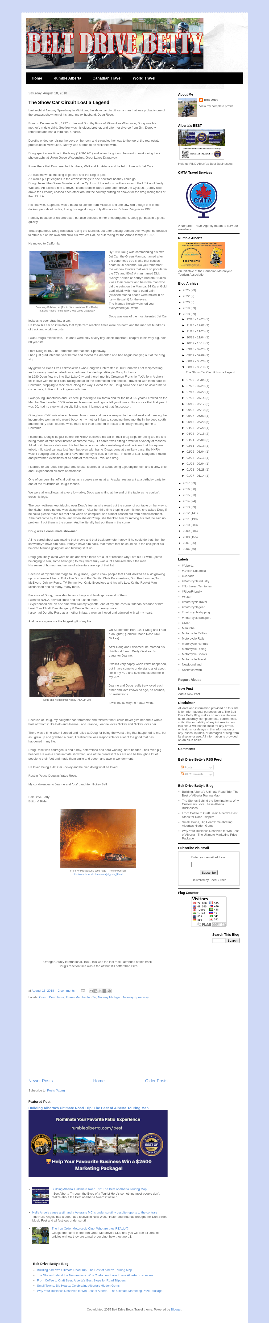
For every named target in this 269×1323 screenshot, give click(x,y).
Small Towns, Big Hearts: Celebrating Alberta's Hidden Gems (207, 824)
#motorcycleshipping (196, 612)
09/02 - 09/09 (195, 355)
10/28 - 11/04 (195, 337)
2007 (187, 543)
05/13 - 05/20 (195, 422)
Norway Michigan (109, 997)
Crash (43, 997)
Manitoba (188, 628)
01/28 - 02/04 (195, 463)
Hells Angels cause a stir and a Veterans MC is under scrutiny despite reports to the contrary (94, 1212)
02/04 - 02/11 (195, 457)
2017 (187, 483)
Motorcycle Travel (194, 659)
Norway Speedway (136, 997)
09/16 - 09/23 (195, 349)
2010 (187, 525)
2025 (187, 290)
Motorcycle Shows (194, 654)
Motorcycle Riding (194, 649)
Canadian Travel (107, 78)
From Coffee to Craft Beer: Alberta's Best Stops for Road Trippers (210, 815)
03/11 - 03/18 (195, 445)
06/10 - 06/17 (195, 404)
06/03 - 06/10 (195, 410)
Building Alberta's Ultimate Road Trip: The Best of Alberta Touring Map (89, 1108)
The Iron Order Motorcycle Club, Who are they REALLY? (90, 1228)
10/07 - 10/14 (195, 343)
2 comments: (67, 990)
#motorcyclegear (193, 607)
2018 (187, 314)
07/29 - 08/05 (195, 380)
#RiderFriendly (192, 591)
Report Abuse (190, 680)
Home (37, 78)
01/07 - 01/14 (195, 475)
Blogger (176, 1309)
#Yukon (187, 596)
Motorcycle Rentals (195, 643)
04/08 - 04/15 (195, 433)
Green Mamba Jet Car (81, 997)
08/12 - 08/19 (195, 367)
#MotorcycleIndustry (195, 581)
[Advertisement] (98, 1039)
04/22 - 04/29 (195, 428)
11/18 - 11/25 (195, 331)
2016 (187, 489)
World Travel (144, 78)
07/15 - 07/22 (195, 392)
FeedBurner (218, 880)
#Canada (188, 576)
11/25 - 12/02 (195, 325)
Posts (186, 767)
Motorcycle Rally (193, 638)
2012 (187, 513)
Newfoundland (192, 664)
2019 (187, 308)
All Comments (192, 774)
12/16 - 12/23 (195, 319)
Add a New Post (189, 694)
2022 (187, 296)
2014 (187, 501)
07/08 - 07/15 (195, 398)
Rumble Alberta (67, 78)
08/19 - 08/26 (195, 361)
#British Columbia (194, 571)
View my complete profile (216, 106)
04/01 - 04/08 (195, 440)
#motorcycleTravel (194, 602)
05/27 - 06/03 (195, 415)
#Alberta (187, 565)
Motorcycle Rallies (194, 633)
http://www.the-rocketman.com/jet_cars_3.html (98, 874)
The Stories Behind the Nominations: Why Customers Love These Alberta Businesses (210, 804)
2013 (187, 507)
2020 (187, 302)
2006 (187, 549)
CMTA (186, 623)
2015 (187, 495)
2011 (187, 519)
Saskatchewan (192, 670)
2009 (187, 531)
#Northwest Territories (197, 586)
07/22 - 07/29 (195, 386)
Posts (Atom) (56, 1090)
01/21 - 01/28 (195, 469)
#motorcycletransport (196, 617)
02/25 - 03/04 (195, 451)
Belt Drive (211, 99)
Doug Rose (56, 997)
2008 (187, 537)
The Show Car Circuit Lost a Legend (69, 102)
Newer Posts (41, 1081)
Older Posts (156, 1081)
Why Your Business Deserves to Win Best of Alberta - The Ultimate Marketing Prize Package (210, 834)
